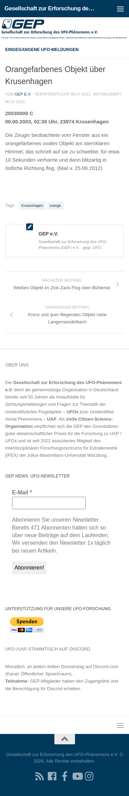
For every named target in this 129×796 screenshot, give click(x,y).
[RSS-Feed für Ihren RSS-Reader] (40, 776)
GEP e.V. (23, 94)
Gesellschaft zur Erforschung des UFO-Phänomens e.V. (50, 8)
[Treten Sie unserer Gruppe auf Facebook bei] (64, 776)
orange (55, 205)
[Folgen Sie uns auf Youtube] (77, 776)
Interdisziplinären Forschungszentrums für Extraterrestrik (61, 448)
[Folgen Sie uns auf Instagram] (89, 776)
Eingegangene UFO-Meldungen (41, 49)
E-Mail (22, 492)
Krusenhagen (32, 205)
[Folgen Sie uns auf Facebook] (52, 776)
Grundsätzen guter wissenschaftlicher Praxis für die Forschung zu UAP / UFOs (63, 433)
